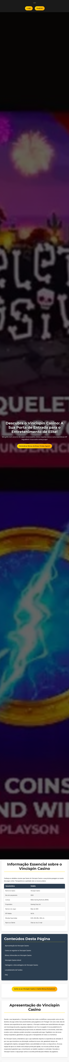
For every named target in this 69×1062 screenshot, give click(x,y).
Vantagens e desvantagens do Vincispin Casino (21, 965)
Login (29, 8)
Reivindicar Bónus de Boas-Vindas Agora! (34, 446)
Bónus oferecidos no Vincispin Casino (18, 955)
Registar (40, 8)
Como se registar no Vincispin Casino (18, 950)
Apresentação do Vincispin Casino (17, 946)
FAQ (6, 975)
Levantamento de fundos (13, 970)
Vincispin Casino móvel (13, 960)
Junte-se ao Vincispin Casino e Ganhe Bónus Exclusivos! (34, 989)
